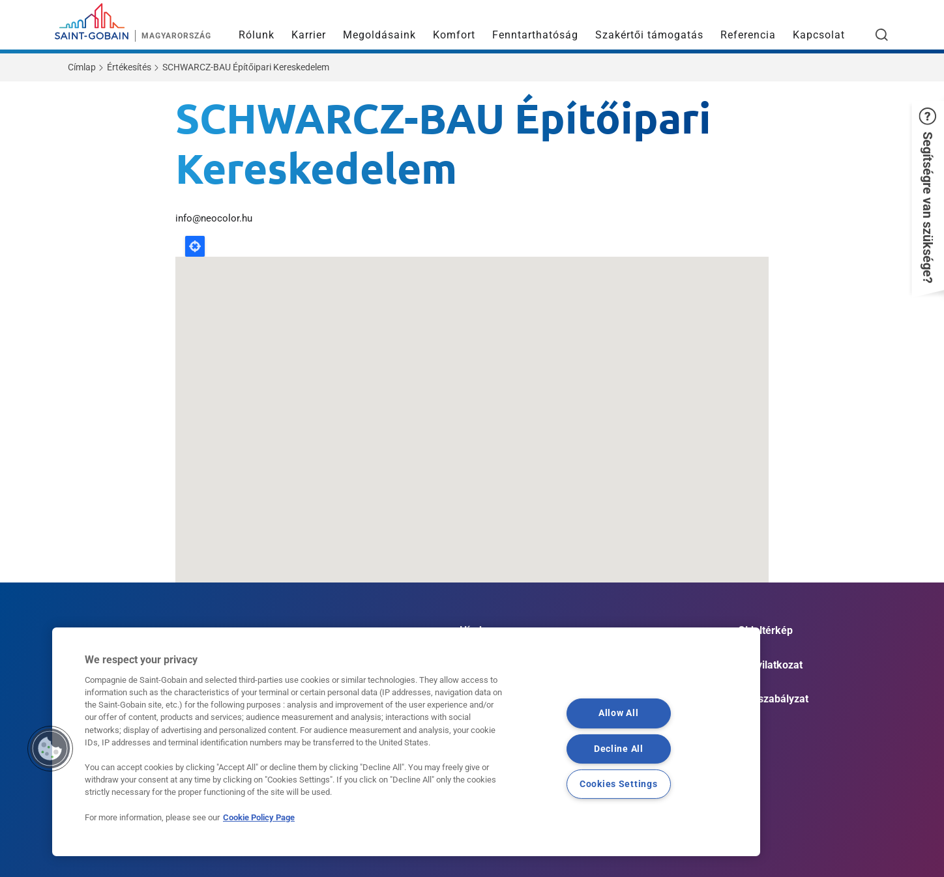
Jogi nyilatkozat (765, 665)
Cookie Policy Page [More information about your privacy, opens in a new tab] (259, 817)
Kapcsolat (819, 35)
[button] (927, 195)
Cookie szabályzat (765, 699)
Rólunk (256, 35)
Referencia (748, 35)
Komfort (454, 35)
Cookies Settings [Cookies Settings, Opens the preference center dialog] (619, 783)
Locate (195, 246)
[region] (406, 741)
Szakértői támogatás (649, 35)
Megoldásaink (379, 35)
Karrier (308, 35)
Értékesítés (129, 67)
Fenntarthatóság (535, 35)
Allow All (618, 713)
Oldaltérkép (765, 630)
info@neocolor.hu (213, 218)
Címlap (82, 67)
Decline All (618, 748)
